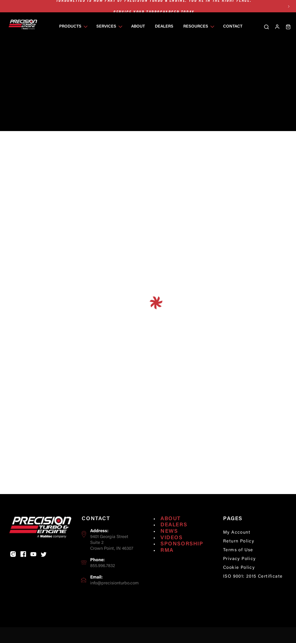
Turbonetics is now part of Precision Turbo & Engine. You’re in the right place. (153, 6)
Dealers (173, 533)
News (169, 539)
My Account (236, 541)
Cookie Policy (239, 576)
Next (288, 6)
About (170, 527)
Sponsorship (181, 552)
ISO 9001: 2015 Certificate (253, 585)
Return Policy (238, 549)
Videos (171, 546)
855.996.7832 (102, 574)
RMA (167, 558)
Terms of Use (238, 558)
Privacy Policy (239, 567)
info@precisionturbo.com (114, 591)
